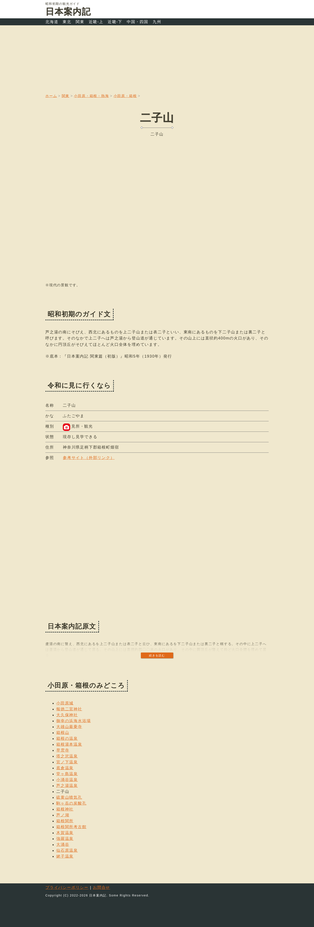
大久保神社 (67, 715)
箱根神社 (64, 809)
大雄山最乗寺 (69, 727)
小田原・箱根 (125, 96)
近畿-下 (115, 22)
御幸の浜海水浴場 (73, 721)
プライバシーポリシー (67, 887)
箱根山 (62, 732)
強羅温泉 (64, 838)
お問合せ (101, 887)
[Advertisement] (157, 58)
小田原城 (64, 703)
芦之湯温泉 (67, 785)
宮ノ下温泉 (67, 762)
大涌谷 (62, 844)
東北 (67, 22)
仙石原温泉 (67, 850)
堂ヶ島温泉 (67, 774)
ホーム (51, 96)
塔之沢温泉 (67, 756)
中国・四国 (137, 22)
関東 (80, 22)
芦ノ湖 (62, 815)
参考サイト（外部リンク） (89, 458)
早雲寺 (62, 750)
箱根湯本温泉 (69, 744)
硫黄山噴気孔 (69, 797)
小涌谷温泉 (67, 780)
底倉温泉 (64, 768)
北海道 (51, 22)
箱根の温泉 (67, 738)
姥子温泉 (64, 856)
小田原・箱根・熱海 (91, 96)
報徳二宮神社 (69, 709)
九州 (157, 22)
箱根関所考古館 (71, 827)
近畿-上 (96, 22)
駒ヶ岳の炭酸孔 (71, 803)
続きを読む (157, 655)
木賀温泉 (64, 833)
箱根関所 (64, 821)
